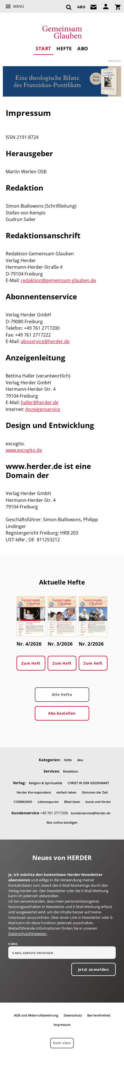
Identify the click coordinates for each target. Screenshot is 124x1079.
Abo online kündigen (62, 822)
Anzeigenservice (42, 409)
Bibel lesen (72, 802)
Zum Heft (30, 663)
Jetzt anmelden (93, 969)
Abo (82, 48)
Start (43, 48)
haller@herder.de (39, 402)
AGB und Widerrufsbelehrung (36, 1015)
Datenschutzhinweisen (27, 933)
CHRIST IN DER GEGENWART (88, 783)
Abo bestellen (62, 713)
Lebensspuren (48, 802)
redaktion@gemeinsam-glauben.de (58, 280)
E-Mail (13, 944)
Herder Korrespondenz (34, 792)
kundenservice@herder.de (90, 813)
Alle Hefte (62, 694)
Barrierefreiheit (98, 1015)
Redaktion (70, 771)
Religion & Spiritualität (45, 783)
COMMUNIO (23, 802)
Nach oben (62, 1043)
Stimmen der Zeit (95, 792)
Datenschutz (73, 1015)
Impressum (62, 1024)
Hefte (64, 48)
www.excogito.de (24, 450)
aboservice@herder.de (45, 341)
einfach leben (66, 792)
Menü (18, 6)
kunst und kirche (98, 802)
